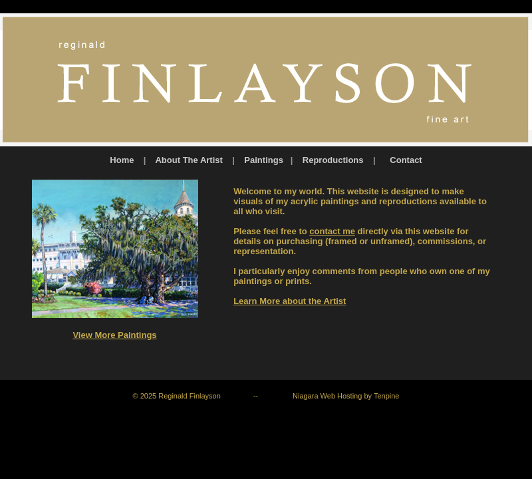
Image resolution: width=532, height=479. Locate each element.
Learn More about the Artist (289, 301)
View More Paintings (114, 335)
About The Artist (190, 160)
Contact (406, 160)
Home (122, 160)
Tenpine (387, 396)
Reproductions (333, 160)
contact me (332, 231)
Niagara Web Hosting (327, 396)
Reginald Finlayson (189, 396)
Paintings (263, 160)
